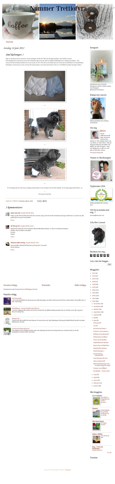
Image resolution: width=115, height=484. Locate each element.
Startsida (9, 42)
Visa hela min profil (96, 152)
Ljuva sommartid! (99, 361)
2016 (93, 290)
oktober (96, 309)
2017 (93, 287)
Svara (12, 220)
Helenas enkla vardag (18, 243)
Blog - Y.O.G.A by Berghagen (97, 447)
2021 (94, 276)
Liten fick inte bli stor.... (100, 358)
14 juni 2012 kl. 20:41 (26, 226)
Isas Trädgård (97, 396)
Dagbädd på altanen (100, 348)
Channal (95, 408)
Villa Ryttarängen (98, 421)
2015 (93, 293)
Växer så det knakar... (100, 340)
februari (96, 383)
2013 (93, 298)
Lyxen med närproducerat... (21, 328)
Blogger (68, 470)
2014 (93, 296)
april (95, 377)
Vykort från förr (97, 450)
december (97, 304)
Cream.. (95, 325)
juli (95, 318)
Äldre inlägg (80, 285)
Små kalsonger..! (98, 351)
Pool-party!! (97, 323)
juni (95, 320)
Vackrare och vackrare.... (101, 331)
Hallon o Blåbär (97, 434)
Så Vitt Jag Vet (15, 226)
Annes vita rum (15, 213)
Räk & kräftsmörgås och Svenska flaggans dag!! (101, 364)
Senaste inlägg (10, 285)
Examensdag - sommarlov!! (98, 354)
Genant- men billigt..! (100, 368)
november (97, 306)
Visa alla (109, 452)
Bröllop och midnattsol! (101, 334)
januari (96, 386)
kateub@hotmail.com (97, 215)
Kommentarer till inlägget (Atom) (26, 289)
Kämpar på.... (16, 318)
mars (95, 380)
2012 (93, 301)
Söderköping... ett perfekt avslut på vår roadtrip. (105, 412)
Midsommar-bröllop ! (100, 337)
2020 (94, 279)
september (97, 312)
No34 (104, 131)
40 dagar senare (104, 423)
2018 (93, 284)
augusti (96, 315)
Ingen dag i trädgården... (101, 345)
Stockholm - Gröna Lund (101, 371)
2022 (94, 273)
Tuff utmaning (16, 298)
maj (95, 374)
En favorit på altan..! (99, 328)
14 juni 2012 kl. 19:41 (27, 213)
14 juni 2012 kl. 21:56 (32, 243)
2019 (93, 281)
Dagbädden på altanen (100, 342)
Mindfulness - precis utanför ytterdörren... (26, 308)
